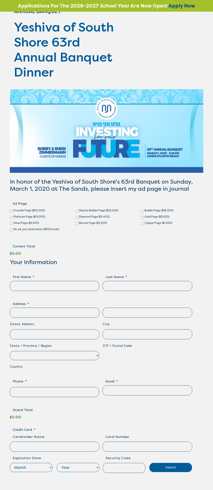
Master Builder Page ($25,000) (98, 210)
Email (111, 381)
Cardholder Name (29, 437)
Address (21, 304)
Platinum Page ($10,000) (29, 216)
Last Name (116, 277)
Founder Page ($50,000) (29, 210)
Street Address (22, 324)
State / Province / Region (31, 346)
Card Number (117, 437)
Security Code (118, 458)
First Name (23, 277)
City (106, 324)
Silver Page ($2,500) (26, 222)
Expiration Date (27, 458)
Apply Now (181, 6)
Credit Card (24, 430)
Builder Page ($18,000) (159, 210)
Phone (20, 381)
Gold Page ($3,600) (157, 216)
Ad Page (20, 204)
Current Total (24, 246)
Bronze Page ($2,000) (93, 222)
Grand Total (23, 410)
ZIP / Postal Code (117, 346)
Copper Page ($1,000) (158, 222)
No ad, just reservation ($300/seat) (36, 229)
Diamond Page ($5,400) (94, 216)
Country (16, 366)
